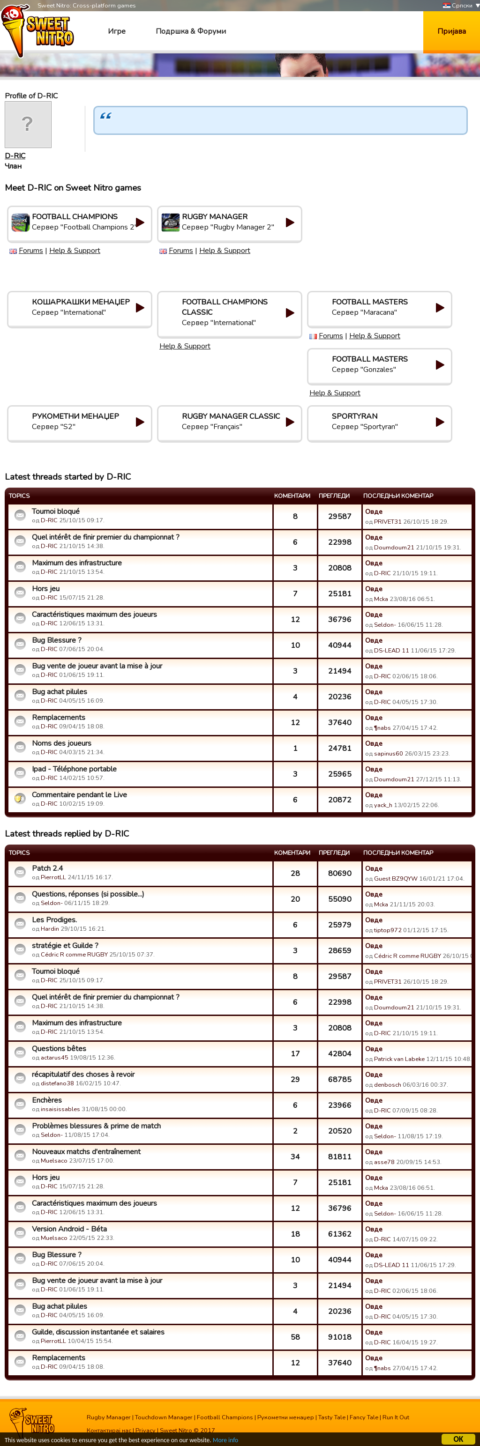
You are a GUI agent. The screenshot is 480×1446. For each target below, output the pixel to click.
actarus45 (54, 1057)
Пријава (451, 31)
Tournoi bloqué (56, 511)
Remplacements (58, 717)
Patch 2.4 (47, 868)
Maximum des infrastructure (77, 563)
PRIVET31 (388, 522)
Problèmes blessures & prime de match (96, 1126)
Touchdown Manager (164, 1417)
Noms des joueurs (61, 743)
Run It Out (395, 1417)
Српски (457, 5)
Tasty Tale (331, 1417)
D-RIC (15, 156)
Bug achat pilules (59, 692)
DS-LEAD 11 (391, 650)
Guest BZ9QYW (396, 879)
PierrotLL (53, 877)
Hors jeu (46, 589)
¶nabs (382, 728)
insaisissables (60, 1109)
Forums (31, 250)
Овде (373, 511)
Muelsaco (54, 1161)
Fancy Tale (364, 1417)
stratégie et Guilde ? (65, 945)
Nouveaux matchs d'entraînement (86, 1152)
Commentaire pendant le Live (79, 795)
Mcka (382, 599)
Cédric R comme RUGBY (74, 954)
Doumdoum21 (394, 547)
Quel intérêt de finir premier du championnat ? (106, 537)
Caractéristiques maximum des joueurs (94, 614)
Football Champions (225, 1417)
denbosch (387, 1085)
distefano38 (57, 1083)
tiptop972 (388, 930)
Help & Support (74, 250)
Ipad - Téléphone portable (74, 769)
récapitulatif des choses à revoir (83, 1074)
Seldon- (385, 625)
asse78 (384, 1162)
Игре (117, 31)
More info (225, 1442)
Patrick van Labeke (399, 1059)
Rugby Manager (109, 1417)
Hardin (50, 929)
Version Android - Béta (69, 1229)
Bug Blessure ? (57, 640)
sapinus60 (388, 753)
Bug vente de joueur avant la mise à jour (97, 666)
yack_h (383, 805)
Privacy (145, 1430)
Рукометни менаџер (285, 1417)
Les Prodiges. (54, 920)
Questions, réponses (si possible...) (88, 894)
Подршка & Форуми (191, 31)
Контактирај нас (109, 1430)
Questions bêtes (59, 1049)
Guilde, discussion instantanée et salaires (98, 1332)
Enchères (47, 1100)
